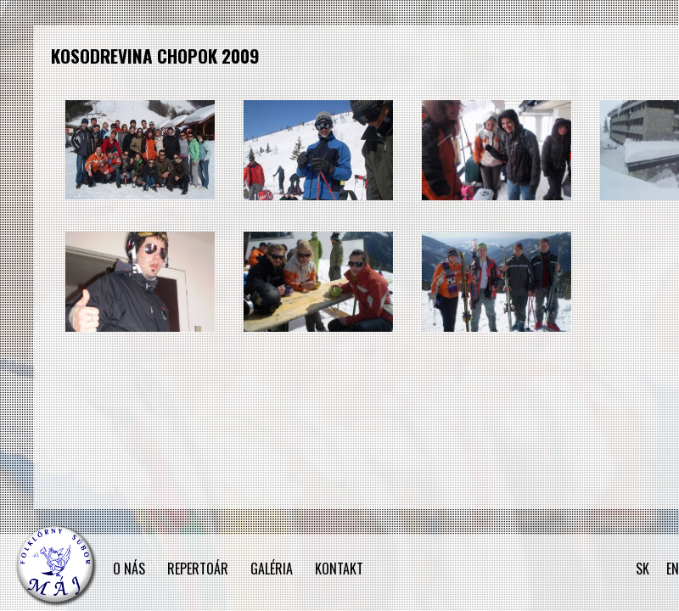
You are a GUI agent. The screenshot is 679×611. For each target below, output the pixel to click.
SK (642, 568)
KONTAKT (339, 568)
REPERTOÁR (197, 568)
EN (672, 568)
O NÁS (129, 568)
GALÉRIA (271, 568)
